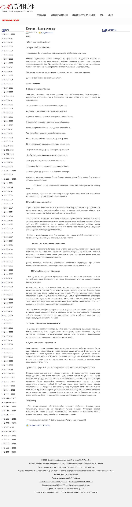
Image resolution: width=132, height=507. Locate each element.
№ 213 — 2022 (10, 402)
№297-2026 (8, 51)
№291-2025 (8, 75)
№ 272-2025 (9, 158)
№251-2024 (8, 241)
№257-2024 (8, 216)
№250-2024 (8, 245)
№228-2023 (8, 344)
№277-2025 (8, 133)
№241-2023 (8, 282)
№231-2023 (8, 328)
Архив (110, 15)
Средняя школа (47, 33)
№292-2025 (8, 71)
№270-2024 (8, 162)
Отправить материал (10, 20)
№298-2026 (8, 47)
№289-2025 (8, 84)
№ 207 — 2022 (10, 423)
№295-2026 (8, 59)
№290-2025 (8, 80)
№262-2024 (8, 195)
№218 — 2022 (9, 386)
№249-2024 (8, 249)
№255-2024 (8, 224)
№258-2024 (8, 212)
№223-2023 (8, 361)
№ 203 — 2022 (10, 440)
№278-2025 (8, 129)
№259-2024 (8, 208)
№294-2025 (8, 63)
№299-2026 (8, 42)
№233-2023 (8, 320)
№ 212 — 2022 (10, 406)
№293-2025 (8, 67)
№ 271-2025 (9, 154)
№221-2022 (8, 369)
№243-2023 (8, 274)
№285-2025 (8, 100)
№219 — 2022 (9, 378)
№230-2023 (8, 332)
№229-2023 (8, 340)
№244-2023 (8, 270)
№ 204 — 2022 (10, 435)
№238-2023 (8, 299)
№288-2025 (8, 88)
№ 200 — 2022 (10, 448)
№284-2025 (8, 104)
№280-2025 (8, 121)
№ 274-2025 (9, 146)
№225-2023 (8, 353)
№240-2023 (8, 286)
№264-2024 (8, 187)
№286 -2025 (9, 96)
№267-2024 (8, 175)
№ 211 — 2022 (10, 411)
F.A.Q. (102, 15)
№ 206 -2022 (9, 427)
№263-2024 (8, 191)
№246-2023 (8, 262)
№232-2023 (8, 324)
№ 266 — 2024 (10, 179)
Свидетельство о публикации (83, 15)
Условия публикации (59, 15)
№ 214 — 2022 (10, 398)
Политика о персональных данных (53, 482)
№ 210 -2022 (9, 415)
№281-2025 (8, 117)
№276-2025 (8, 138)
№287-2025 (8, 92)
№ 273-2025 (9, 150)
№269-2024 (8, 167)
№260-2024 (8, 204)
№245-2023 (8, 266)
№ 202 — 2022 (10, 444)
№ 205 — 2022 (10, 431)
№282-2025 (8, 113)
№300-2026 (8, 38)
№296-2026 (8, 55)
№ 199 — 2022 (10, 452)
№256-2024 (8, 220)
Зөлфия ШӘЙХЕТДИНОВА (39, 425)
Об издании (41, 15)
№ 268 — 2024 (10, 171)
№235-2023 (8, 311)
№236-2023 (8, 307)
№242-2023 (8, 278)
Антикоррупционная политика (81, 482)
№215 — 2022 (9, 394)
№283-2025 (8, 109)
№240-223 (8, 291)
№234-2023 (8, 315)
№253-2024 (8, 233)
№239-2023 (8, 295)
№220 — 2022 (9, 373)
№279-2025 (8, 125)
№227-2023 (8, 336)
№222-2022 (8, 365)
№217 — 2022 (9, 382)
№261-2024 (8, 200)
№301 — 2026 (9, 34)
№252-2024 (8, 237)
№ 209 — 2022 (10, 419)
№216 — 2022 (9, 390)
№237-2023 (8, 303)
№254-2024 (8, 229)
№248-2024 (8, 253)
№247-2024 (8, 258)
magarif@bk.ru (84, 485)
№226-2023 (8, 349)
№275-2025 (8, 142)
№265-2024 (8, 183)
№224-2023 (8, 357)
